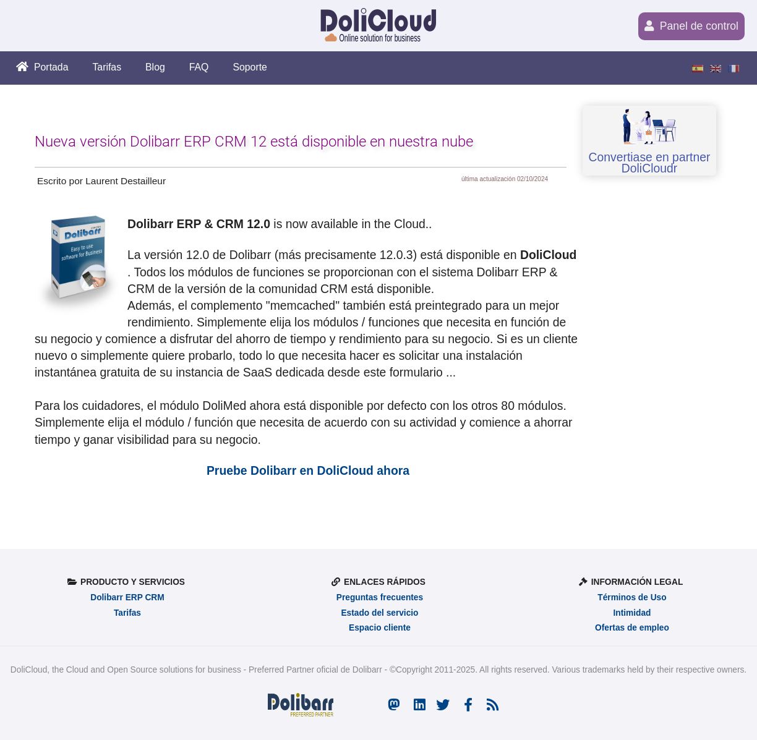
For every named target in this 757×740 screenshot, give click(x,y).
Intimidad (632, 613)
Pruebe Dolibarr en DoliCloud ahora (308, 470)
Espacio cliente (380, 627)
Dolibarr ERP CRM (127, 597)
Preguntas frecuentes (379, 597)
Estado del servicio (379, 613)
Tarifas (127, 613)
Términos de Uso (631, 597)
